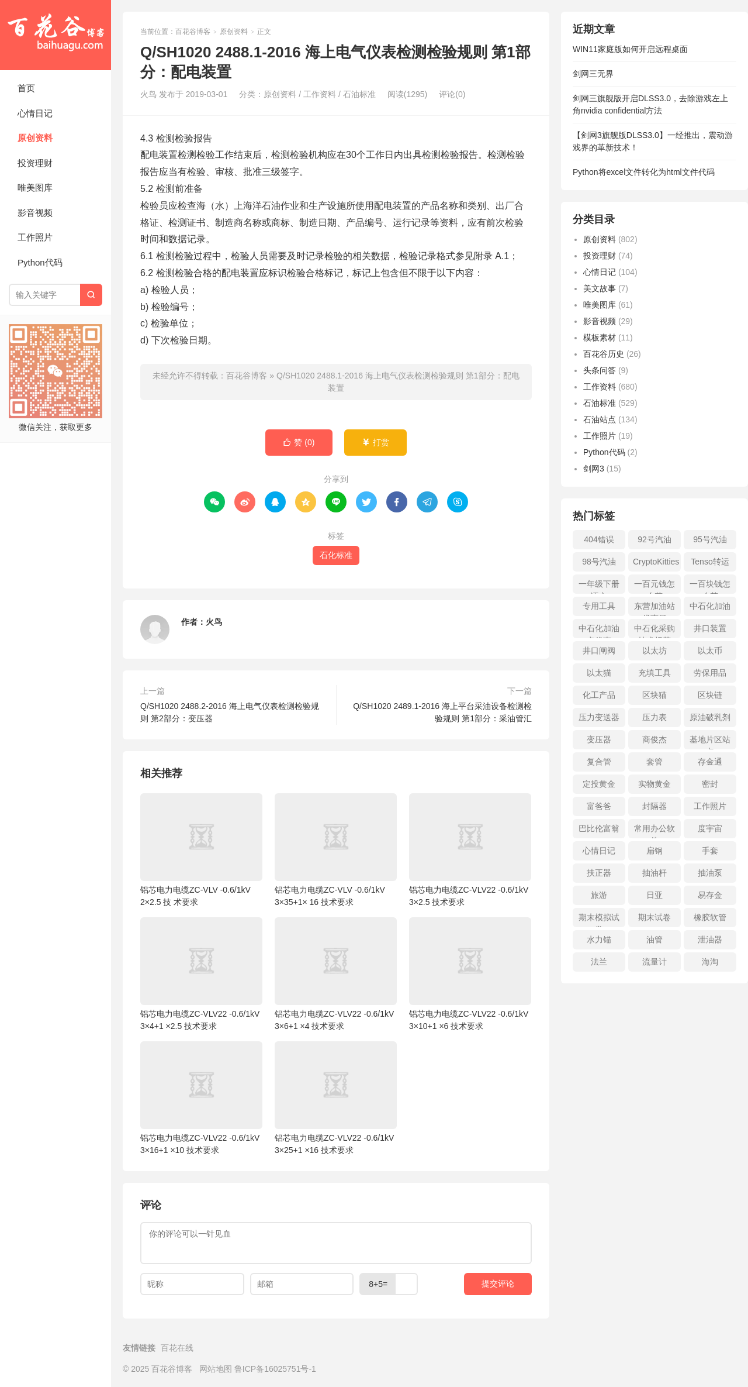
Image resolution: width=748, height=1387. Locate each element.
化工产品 (599, 695)
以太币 (710, 650)
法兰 (599, 961)
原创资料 (35, 138)
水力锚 (599, 939)
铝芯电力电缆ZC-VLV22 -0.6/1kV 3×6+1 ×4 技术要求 (336, 974)
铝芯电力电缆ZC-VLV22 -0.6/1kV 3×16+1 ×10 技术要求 (201, 1098)
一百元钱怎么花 (654, 586)
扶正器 (599, 872)
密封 (710, 784)
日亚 (654, 895)
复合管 (599, 761)
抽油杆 (654, 872)
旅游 (599, 895)
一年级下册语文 (599, 586)
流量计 (654, 961)
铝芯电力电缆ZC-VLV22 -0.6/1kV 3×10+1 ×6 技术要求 (470, 974)
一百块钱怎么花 (710, 586)
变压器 (599, 739)
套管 (654, 761)
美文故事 (599, 288)
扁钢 (654, 850)
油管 (654, 939)
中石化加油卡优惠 (599, 631)
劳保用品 (710, 672)
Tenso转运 (710, 561)
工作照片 (35, 237)
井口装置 (710, 628)
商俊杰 (654, 739)
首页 (26, 88)
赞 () (298, 442)
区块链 (710, 695)
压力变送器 (599, 717)
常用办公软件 (654, 831)
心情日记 (35, 113)
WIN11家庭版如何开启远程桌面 (630, 49)
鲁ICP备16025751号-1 (275, 1369)
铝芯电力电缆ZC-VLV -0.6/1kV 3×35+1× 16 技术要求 (336, 850)
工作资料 (319, 94)
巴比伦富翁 (599, 828)
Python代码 (40, 262)
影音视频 (35, 213)
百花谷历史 (603, 354)
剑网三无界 (593, 73)
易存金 (710, 895)
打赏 (375, 442)
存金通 (710, 761)
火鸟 (214, 622)
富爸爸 (599, 806)
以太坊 (654, 650)
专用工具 (599, 606)
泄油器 (710, 939)
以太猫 (599, 672)
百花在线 (177, 1347)
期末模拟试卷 (599, 920)
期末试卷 (654, 917)
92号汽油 (654, 539)
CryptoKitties (656, 561)
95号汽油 (710, 539)
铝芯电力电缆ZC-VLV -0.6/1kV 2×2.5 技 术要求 (201, 850)
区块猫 (654, 695)
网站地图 (215, 1369)
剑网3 (593, 468)
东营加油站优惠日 (654, 608)
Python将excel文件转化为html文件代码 (644, 172)
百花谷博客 (55, 35)
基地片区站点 (710, 742)
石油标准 (359, 94)
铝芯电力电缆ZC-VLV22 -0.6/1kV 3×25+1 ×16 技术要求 (336, 1098)
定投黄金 (599, 784)
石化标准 (336, 555)
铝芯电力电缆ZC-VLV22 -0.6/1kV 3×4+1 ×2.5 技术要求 (201, 974)
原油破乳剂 (710, 717)
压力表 (654, 717)
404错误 (599, 539)
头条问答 (599, 370)
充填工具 (654, 672)
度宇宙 (710, 828)
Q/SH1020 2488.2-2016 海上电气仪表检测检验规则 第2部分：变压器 (229, 712)
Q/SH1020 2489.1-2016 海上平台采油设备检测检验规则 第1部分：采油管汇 (442, 712)
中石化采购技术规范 (654, 631)
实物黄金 (654, 784)
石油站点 (599, 419)
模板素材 (599, 337)
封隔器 (654, 806)
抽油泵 (710, 872)
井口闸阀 (599, 650)
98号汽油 (599, 561)
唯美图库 (35, 187)
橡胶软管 (710, 917)
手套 (710, 850)
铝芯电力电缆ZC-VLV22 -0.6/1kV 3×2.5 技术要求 (470, 850)
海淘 (710, 961)
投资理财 (35, 163)
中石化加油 (710, 606)
